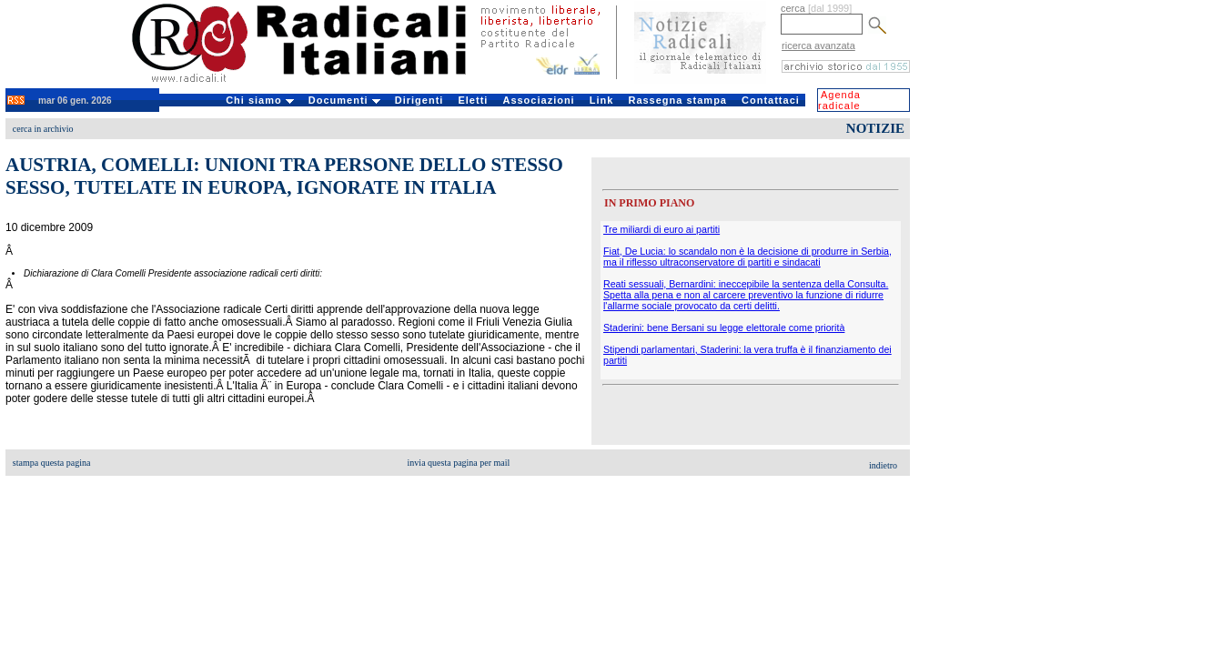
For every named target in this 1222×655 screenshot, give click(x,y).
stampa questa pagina (52, 463)
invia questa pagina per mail (459, 463)
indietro (883, 465)
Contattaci (771, 100)
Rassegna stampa (677, 100)
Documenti (344, 100)
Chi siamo (260, 100)
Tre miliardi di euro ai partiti (661, 229)
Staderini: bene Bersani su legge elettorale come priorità (723, 327)
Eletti (473, 100)
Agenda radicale (839, 100)
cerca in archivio (43, 129)
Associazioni (538, 100)
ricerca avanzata (818, 45)
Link (602, 100)
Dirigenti (419, 100)
